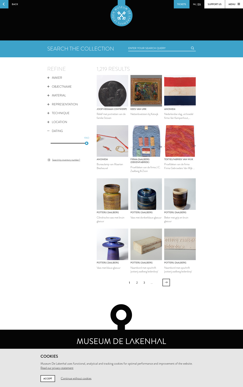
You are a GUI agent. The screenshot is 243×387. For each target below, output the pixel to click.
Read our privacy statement (56, 368)
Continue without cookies (76, 378)
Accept (47, 378)
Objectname (59, 86)
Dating (55, 131)
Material (56, 95)
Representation (62, 104)
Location (57, 122)
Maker (54, 78)
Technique (58, 113)
